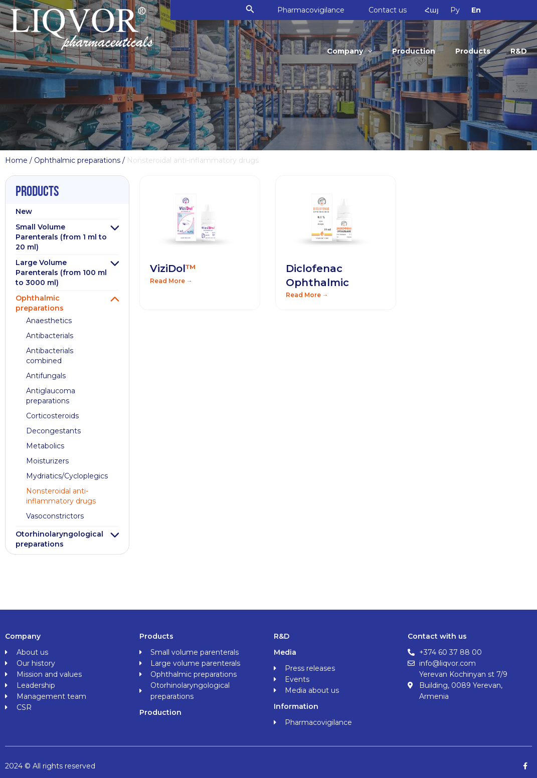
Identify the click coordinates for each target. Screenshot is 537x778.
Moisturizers (47, 460)
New (24, 211)
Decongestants (53, 430)
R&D (519, 51)
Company (353, 51)
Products (474, 51)
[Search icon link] (253, 10)
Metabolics (45, 445)
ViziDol (173, 269)
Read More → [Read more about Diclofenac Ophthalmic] (307, 295)
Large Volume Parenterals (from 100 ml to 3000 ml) (61, 272)
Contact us (392, 10)
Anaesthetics (49, 320)
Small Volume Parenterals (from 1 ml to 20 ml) (61, 236)
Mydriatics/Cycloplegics (67, 475)
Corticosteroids (52, 415)
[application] (371, 51)
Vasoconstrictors (55, 516)
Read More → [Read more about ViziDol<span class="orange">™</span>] (171, 281)
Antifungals (46, 375)
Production (416, 51)
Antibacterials (49, 335)
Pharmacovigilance (314, 10)
